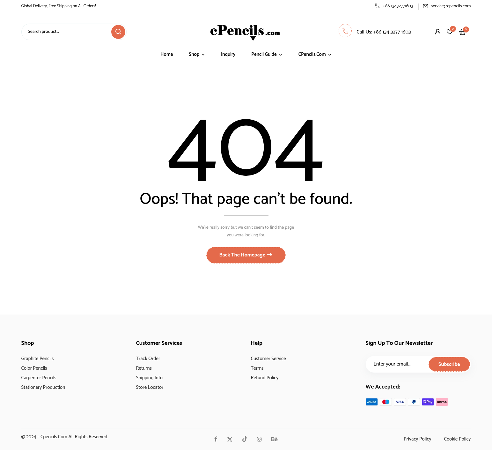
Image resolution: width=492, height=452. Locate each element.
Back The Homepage (243, 257)
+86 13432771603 (394, 6)
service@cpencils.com (447, 6)
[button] (462, 32)
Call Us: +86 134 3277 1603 (375, 32)
